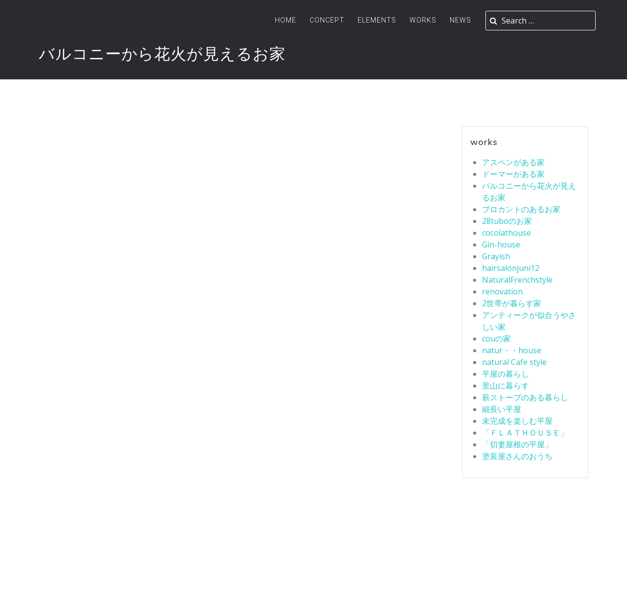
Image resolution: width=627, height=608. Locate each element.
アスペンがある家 (513, 162)
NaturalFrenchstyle (517, 279)
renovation (502, 291)
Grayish (496, 256)
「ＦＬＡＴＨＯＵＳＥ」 (525, 432)
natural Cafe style (514, 362)
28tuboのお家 (507, 221)
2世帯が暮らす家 (511, 303)
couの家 (496, 338)
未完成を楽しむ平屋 (517, 420)
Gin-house (501, 244)
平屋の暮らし (505, 373)
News (460, 20)
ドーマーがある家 (513, 174)
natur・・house (511, 350)
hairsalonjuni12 (510, 268)
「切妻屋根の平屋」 (517, 444)
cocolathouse (506, 232)
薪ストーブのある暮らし (525, 397)
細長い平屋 (501, 409)
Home (285, 20)
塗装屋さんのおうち (517, 456)
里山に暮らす (505, 385)
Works (423, 20)
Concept (327, 20)
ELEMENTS (377, 20)
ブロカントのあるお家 (521, 209)
